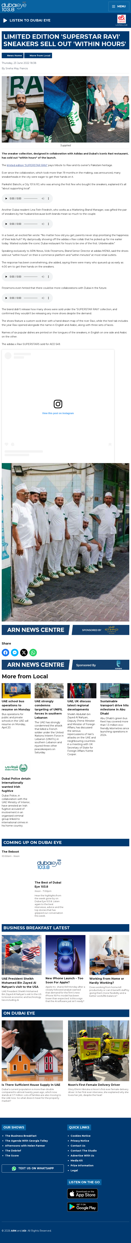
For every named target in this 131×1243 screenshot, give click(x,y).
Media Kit (77, 1160)
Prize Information (82, 1165)
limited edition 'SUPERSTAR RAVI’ (27, 165)
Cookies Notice (81, 1135)
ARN (13, 1230)
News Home (14, 55)
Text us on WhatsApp (33, 1169)
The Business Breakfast (21, 1135)
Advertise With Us (82, 1155)
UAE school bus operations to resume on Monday (16, 697)
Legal (74, 1170)
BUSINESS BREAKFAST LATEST (36, 927)
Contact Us (78, 1145)
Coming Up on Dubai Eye (32, 842)
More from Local (40, 55)
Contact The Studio (84, 1150)
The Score (12, 1155)
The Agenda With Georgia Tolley (26, 1140)
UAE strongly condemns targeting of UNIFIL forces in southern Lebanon (49, 701)
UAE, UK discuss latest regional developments (81, 697)
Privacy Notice (80, 1140)
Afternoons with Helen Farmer (25, 1145)
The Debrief (13, 1150)
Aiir (24, 1230)
